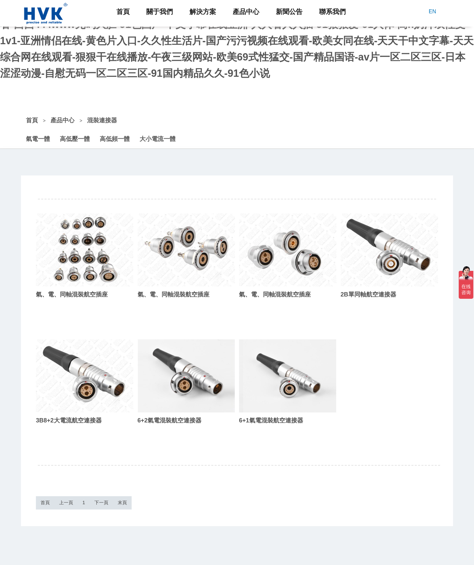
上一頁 (82, 499)
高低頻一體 (115, 132)
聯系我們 (332, 11)
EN (432, 11)
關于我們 (159, 11)
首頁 (123, 11)
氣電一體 (38, 132)
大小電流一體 (158, 132)
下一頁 (139, 499)
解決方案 (202, 11)
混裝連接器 (102, 113)
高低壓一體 (75, 132)
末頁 (170, 499)
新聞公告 (289, 11)
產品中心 (246, 11)
